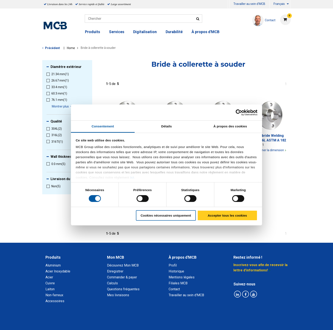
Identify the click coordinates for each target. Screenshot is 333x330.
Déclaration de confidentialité (111, 322)
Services (116, 32)
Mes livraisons (118, 295)
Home (71, 48)
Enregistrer (115, 271)
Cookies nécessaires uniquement (166, 215)
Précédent (52, 48)
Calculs (112, 283)
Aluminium (53, 265)
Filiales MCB (178, 283)
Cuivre (50, 283)
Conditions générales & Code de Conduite (170, 322)
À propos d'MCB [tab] (182, 257)
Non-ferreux (54, 295)
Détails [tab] (166, 126)
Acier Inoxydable (57, 271)
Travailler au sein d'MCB (249, 4)
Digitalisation (145, 32)
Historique (176, 271)
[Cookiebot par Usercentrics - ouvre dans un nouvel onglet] (238, 112)
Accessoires (54, 301)
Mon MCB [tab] (115, 257)
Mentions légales (182, 277)
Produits (92, 32)
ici (132, 177)
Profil (173, 265)
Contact (174, 289)
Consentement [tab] (103, 126)
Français (279, 4)
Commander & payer (122, 277)
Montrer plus (62, 106)
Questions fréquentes (123, 289)
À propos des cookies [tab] (230, 126)
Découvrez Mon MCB (123, 265)
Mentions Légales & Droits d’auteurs (234, 322)
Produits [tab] (53, 257)
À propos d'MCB (205, 32)
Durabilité (174, 32)
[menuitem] (228, 4)
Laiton (50, 289)
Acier (49, 277)
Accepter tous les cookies (227, 215)
